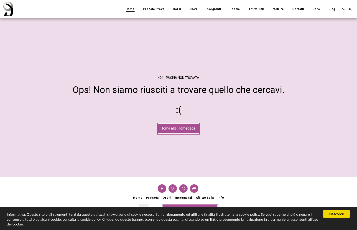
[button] (343, 9)
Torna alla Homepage (178, 128)
